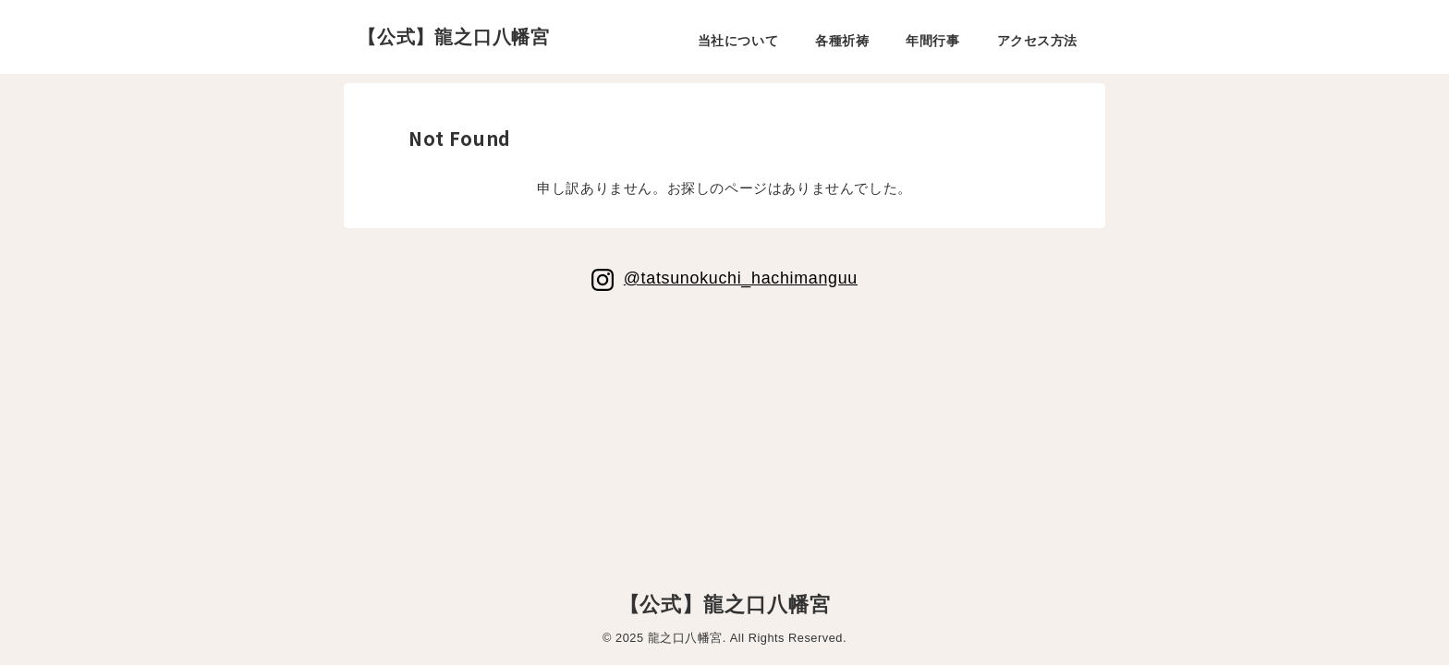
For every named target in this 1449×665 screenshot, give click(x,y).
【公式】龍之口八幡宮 (454, 37)
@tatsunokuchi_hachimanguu (740, 277)
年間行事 (932, 40)
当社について (738, 40)
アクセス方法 (1037, 40)
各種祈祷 (842, 40)
